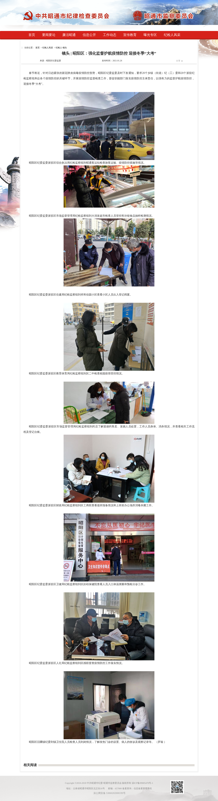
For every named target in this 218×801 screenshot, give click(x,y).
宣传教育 (130, 35)
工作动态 (109, 35)
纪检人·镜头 (61, 48)
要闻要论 (48, 35)
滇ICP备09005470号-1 (142, 783)
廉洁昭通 (69, 35)
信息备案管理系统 (143, 788)
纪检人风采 (172, 35)
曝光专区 (150, 35)
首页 (31, 35)
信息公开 (89, 35)
